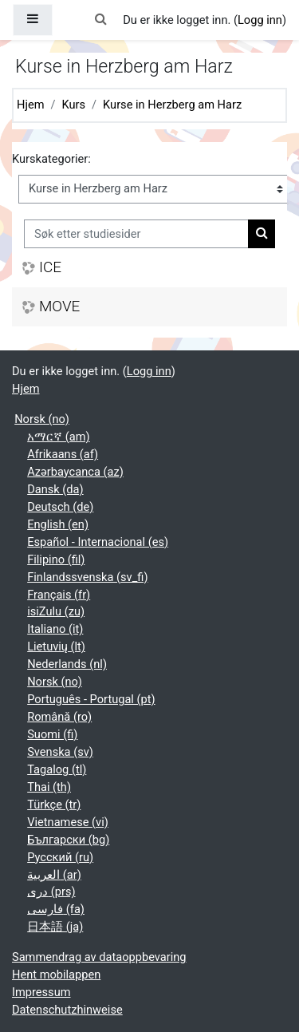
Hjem (30, 104)
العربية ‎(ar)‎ (54, 875)
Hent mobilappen (56, 974)
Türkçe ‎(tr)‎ (54, 804)
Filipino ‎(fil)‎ (56, 559)
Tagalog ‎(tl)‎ (56, 769)
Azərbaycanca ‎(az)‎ (75, 472)
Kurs (74, 104)
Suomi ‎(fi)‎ (52, 734)
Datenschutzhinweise (67, 1009)
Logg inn (260, 20)
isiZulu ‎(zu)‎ (56, 611)
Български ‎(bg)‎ (68, 839)
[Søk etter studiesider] (136, 233)
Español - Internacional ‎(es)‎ (97, 542)
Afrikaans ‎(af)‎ (62, 454)
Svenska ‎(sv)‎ (60, 752)
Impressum (41, 992)
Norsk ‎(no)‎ (41, 419)
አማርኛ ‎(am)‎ (58, 436)
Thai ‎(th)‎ (49, 787)
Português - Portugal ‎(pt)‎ (91, 699)
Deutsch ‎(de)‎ (60, 507)
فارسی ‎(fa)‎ (56, 909)
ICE (50, 267)
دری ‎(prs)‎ (51, 891)
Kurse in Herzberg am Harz (172, 104)
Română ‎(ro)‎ (59, 717)
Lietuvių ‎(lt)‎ (56, 646)
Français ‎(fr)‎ (58, 594)
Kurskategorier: (51, 159)
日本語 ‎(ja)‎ (55, 926)
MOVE (59, 306)
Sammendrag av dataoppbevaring (99, 957)
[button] (100, 20)
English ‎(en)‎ (58, 524)
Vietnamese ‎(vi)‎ (67, 822)
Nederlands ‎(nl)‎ (67, 664)
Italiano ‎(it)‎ (55, 629)
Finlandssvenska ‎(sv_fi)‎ (87, 577)
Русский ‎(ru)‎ (60, 857)
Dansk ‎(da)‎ (55, 489)
